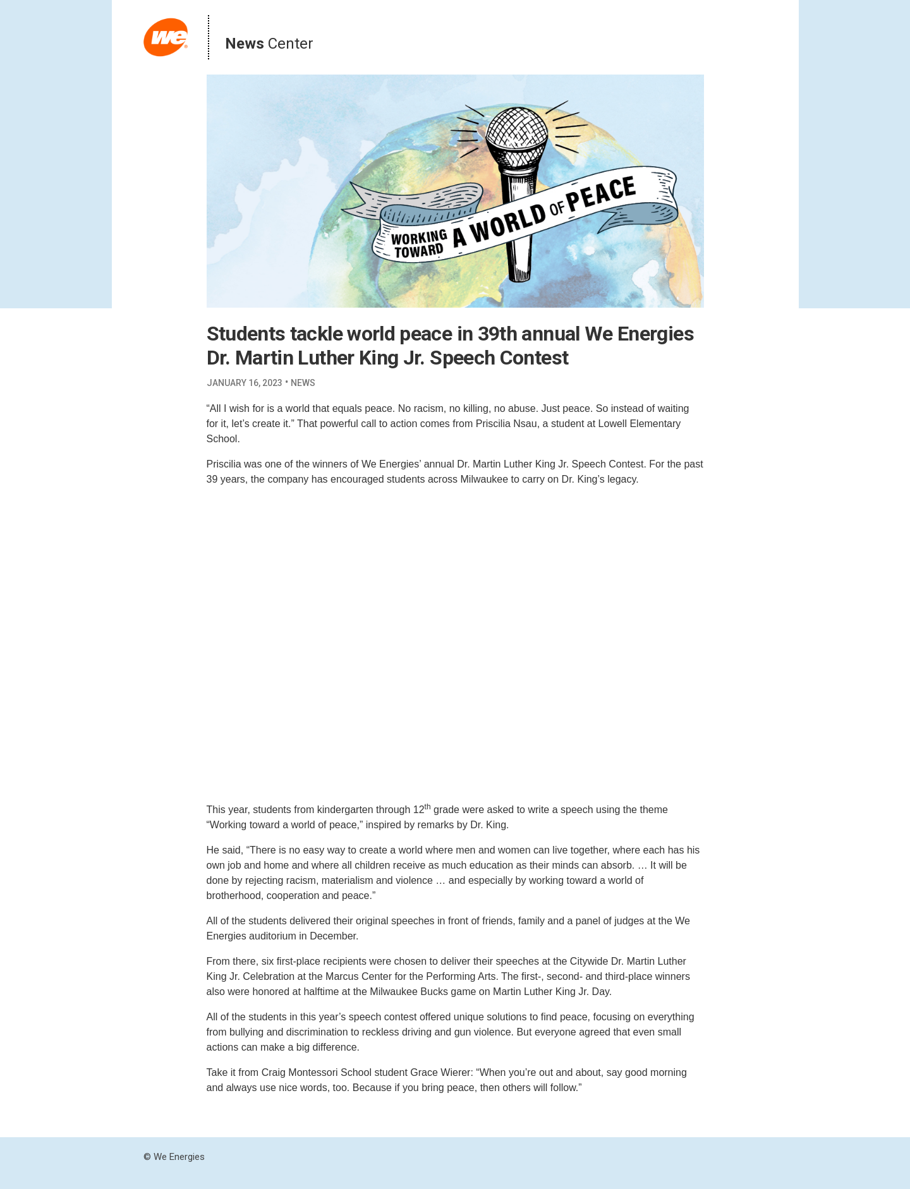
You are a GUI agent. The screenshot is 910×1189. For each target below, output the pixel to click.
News (303, 383)
